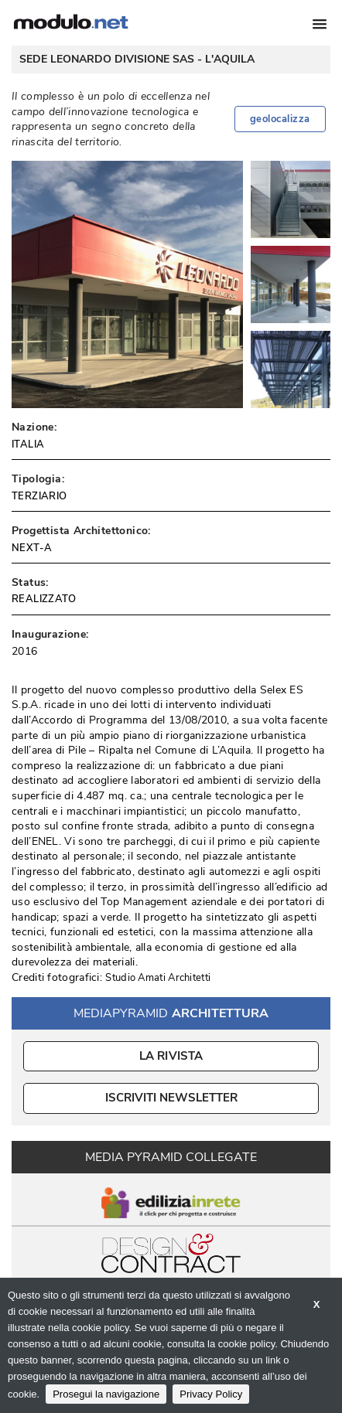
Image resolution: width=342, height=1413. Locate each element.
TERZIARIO (39, 496)
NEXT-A (32, 548)
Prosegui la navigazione (106, 1394)
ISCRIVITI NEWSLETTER (171, 1097)
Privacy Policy (211, 1394)
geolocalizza (280, 119)
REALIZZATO (44, 599)
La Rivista (171, 1056)
